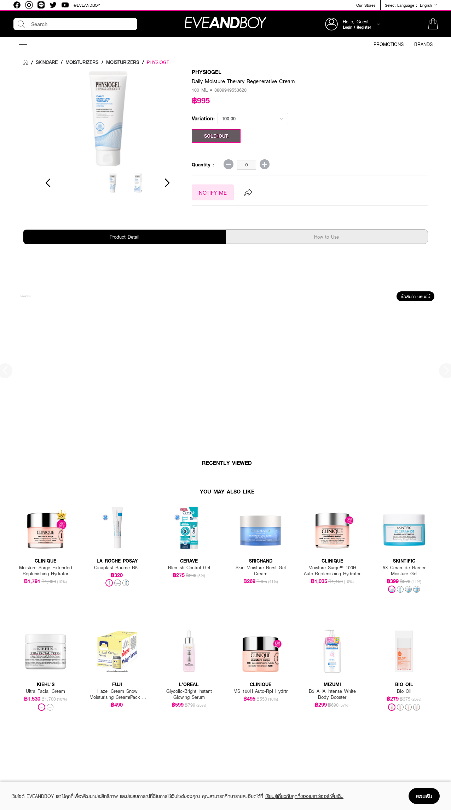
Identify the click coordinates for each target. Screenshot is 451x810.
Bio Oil (404, 691)
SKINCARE (47, 62)
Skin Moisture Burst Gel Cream (261, 571)
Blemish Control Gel (189, 568)
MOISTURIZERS (81, 62)
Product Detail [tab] (124, 237)
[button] (433, 24)
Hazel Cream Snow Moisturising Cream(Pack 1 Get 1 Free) (117, 694)
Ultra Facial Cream (45, 691)
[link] (25, 62)
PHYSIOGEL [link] (159, 62)
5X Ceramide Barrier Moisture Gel (404, 571)
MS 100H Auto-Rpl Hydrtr (260, 691)
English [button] (429, 4)
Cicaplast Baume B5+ (117, 568)
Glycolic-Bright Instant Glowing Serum (189, 694)
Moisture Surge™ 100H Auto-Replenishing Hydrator (332, 571)
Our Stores (365, 5)
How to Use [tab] (326, 237)
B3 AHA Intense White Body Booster (332, 694)
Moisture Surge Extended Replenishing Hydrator (45, 571)
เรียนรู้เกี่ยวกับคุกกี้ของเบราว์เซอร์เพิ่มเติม (304, 796)
